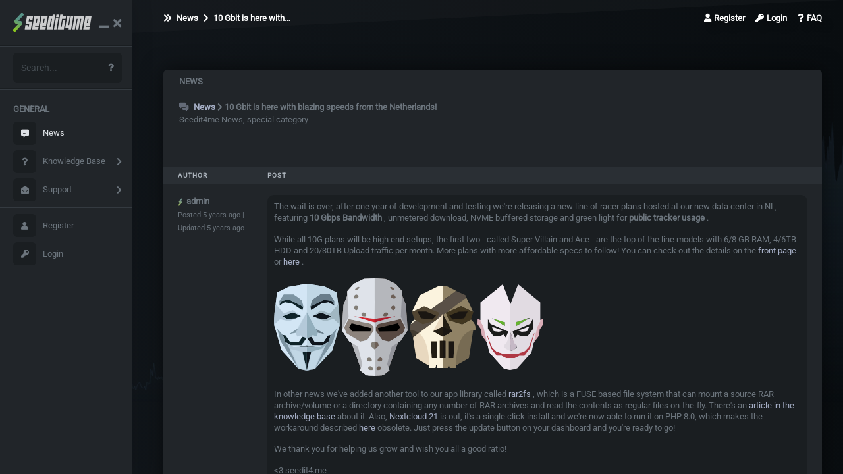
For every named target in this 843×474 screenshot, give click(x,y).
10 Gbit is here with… (247, 18)
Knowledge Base (59, 161)
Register (43, 225)
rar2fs (519, 394)
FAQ (810, 18)
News (39, 133)
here (291, 262)
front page (777, 250)
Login (38, 253)
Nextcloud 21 (413, 416)
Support (42, 189)
